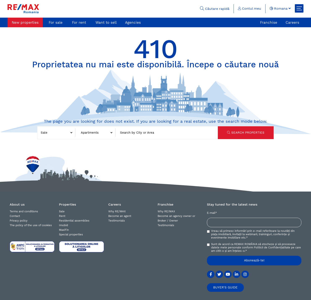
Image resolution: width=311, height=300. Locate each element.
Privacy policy (18, 220)
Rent (62, 216)
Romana (280, 8)
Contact (15, 216)
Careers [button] (114, 204)
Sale (62, 211)
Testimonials (116, 220)
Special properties (71, 234)
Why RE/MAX (117, 211)
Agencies (133, 22)
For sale (56, 22)
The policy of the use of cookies (31, 225)
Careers (292, 22)
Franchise (268, 22)
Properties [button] (67, 204)
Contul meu (249, 8)
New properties (25, 22)
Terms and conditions (24, 211)
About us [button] (17, 204)
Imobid (63, 225)
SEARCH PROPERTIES (245, 132)
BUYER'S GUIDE (225, 287)
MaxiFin (64, 229)
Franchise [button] (165, 204)
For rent (79, 22)
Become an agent (119, 216)
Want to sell (106, 22)
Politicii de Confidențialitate (272, 247)
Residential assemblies (74, 220)
